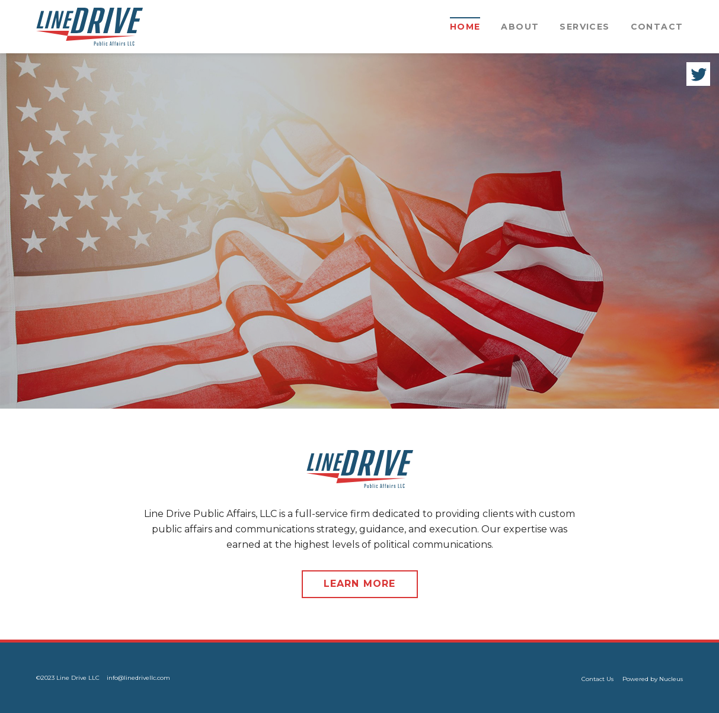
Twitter (698, 74)
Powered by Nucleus (652, 679)
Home (465, 26)
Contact (657, 26)
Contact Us (597, 679)
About (520, 26)
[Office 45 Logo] (89, 27)
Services (584, 26)
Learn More (360, 583)
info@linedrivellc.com (138, 678)
